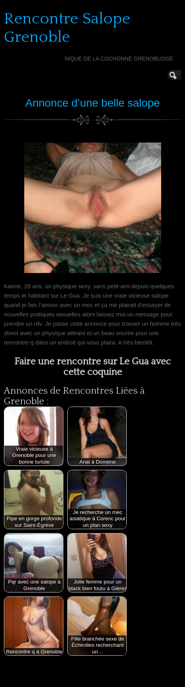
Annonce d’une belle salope (92, 103)
